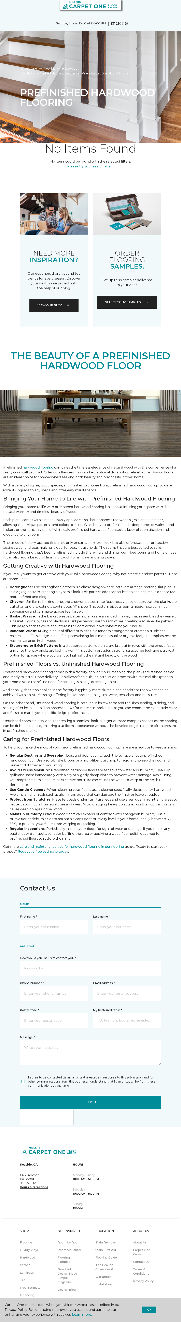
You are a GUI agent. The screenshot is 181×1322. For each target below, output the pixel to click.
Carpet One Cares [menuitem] (141, 1252)
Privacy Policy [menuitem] (143, 1281)
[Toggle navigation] (6, 8)
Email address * (104, 983)
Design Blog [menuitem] (67, 1289)
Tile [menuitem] (22, 1280)
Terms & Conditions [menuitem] (141, 1271)
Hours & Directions (34, 1187)
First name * (28, 916)
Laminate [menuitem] (27, 1272)
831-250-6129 (119, 23)
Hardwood (69, 68)
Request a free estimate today (43, 851)
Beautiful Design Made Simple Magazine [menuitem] (67, 1275)
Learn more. (82, 1315)
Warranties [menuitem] (103, 1277)
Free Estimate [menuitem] (30, 1287)
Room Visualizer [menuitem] (69, 1250)
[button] (165, 8)
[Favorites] (170, 8)
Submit (90, 1102)
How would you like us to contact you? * (48, 958)
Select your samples (127, 302)
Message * (27, 1037)
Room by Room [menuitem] (69, 1242)
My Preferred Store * (107, 1010)
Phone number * (32, 983)
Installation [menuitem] (103, 1284)
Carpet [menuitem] (25, 1265)
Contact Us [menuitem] (141, 1262)
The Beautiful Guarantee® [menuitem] (105, 1267)
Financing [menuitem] (27, 1295)
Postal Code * (29, 1010)
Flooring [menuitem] (26, 1242)
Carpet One (28, 68)
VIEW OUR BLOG (54, 305)
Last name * (101, 916)
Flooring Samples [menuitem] (64, 1260)
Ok (149, 1309)
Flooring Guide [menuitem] (106, 1257)
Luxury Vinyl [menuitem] (29, 1250)
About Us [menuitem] (140, 1242)
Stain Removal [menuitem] (105, 1242)
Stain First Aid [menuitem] (105, 1250)
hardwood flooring (38, 467)
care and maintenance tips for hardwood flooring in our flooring (72, 847)
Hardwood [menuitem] (27, 1257)
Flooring (49, 68)
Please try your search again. (90, 166)
